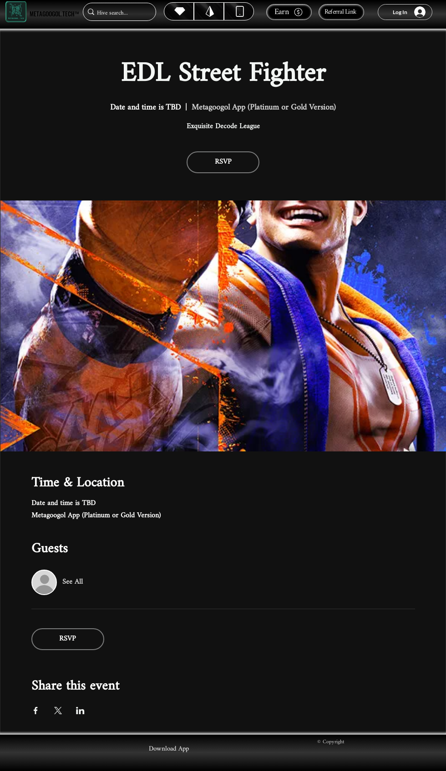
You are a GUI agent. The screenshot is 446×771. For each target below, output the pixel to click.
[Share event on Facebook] (35, 710)
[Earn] (289, 12)
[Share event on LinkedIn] (80, 710)
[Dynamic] (239, 11)
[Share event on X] (58, 710)
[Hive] (179, 11)
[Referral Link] (341, 12)
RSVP (223, 162)
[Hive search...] (117, 13)
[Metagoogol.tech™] (16, 12)
